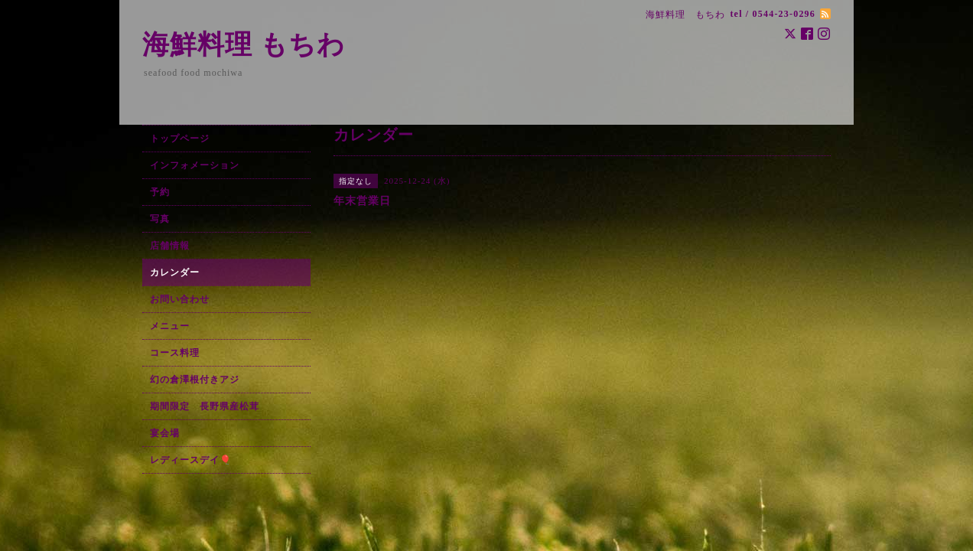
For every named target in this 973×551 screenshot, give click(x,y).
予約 (160, 192)
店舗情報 (170, 245)
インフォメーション (194, 165)
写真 (160, 219)
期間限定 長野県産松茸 (204, 406)
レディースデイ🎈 (191, 460)
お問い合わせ (180, 299)
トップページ (180, 138)
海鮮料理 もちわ (243, 45)
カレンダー (175, 272)
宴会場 (165, 433)
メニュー (170, 326)
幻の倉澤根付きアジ (194, 379)
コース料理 (175, 352)
